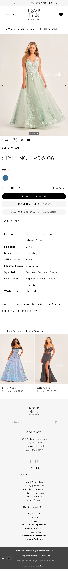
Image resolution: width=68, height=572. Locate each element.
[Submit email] (55, 424)
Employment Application (34, 527)
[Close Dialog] (3, 561)
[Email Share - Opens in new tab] (28, 140)
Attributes (11, 223)
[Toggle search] (15, 14)
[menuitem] (13, 3)
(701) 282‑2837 (34, 445)
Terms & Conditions (34, 531)
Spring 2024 (49, 28)
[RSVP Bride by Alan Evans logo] (34, 14)
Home (7, 28)
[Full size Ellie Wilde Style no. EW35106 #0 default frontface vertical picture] (34, 85)
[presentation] (17, 361)
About (34, 524)
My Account (34, 516)
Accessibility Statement (34, 538)
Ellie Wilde (26, 28)
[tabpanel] (34, 85)
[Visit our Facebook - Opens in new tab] (31, 464)
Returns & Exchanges (34, 542)
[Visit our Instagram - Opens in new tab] (36, 464)
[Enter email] (34, 424)
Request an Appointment (34, 205)
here (42, 568)
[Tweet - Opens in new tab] (15, 140)
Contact (34, 520)
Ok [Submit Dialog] (9, 561)
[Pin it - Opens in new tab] (22, 140)
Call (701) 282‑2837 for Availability (34, 213)
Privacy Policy (34, 534)
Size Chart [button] (59, 188)
